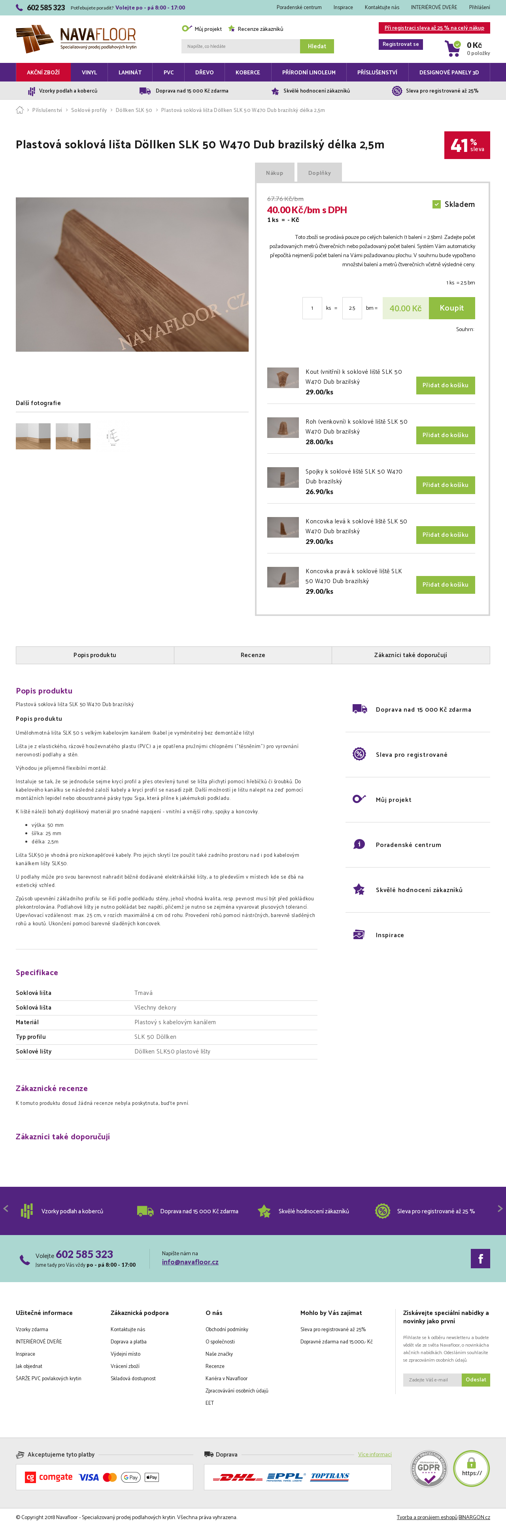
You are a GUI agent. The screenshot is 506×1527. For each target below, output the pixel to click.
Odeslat (476, 1380)
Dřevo (204, 73)
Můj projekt (201, 29)
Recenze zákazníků (255, 29)
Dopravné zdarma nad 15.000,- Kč (336, 1342)
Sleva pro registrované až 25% (333, 1330)
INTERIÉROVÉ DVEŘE (434, 8)
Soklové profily (89, 110)
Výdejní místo (125, 1354)
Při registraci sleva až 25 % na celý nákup (431, 29)
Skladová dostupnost (133, 1379)
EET (210, 1403)
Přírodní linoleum (309, 73)
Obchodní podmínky (227, 1330)
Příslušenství (377, 73)
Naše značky (219, 1354)
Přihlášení (479, 8)
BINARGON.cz (474, 1517)
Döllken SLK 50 (134, 110)
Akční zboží (43, 73)
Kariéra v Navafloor (226, 1379)
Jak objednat (29, 1366)
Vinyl (89, 73)
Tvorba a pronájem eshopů (427, 1517)
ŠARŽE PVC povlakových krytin (48, 1379)
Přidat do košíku (446, 385)
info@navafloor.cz (190, 1262)
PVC (169, 73)
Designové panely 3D (449, 73)
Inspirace (343, 8)
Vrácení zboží (125, 1366)
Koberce (248, 73)
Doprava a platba (129, 1342)
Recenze (215, 1366)
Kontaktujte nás (382, 8)
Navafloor (76, 28)
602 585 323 (84, 1254)
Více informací (375, 1454)
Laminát (130, 73)
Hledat (317, 46)
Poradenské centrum (299, 8)
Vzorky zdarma (32, 1330)
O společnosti (220, 1342)
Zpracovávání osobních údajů (237, 1391)
